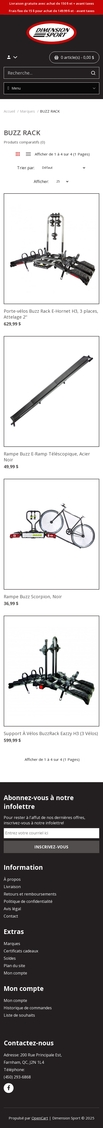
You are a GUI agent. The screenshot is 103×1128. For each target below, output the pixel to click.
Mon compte (15, 973)
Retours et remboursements (30, 894)
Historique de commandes (28, 1008)
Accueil (9, 111)
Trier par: (25, 167)
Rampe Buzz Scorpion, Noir (33, 596)
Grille (18, 154)
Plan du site (14, 965)
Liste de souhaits (19, 1015)
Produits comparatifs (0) (24, 142)
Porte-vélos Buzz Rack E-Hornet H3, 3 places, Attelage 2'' (51, 314)
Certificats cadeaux (21, 951)
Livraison (12, 886)
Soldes (10, 958)
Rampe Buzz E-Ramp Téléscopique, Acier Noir (47, 457)
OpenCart (40, 1117)
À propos (12, 879)
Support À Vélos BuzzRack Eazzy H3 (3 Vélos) (51, 733)
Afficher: (41, 181)
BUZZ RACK (50, 111)
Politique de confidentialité (28, 901)
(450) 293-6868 (17, 1077)
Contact (11, 916)
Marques (27, 111)
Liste (28, 154)
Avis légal (12, 908)
